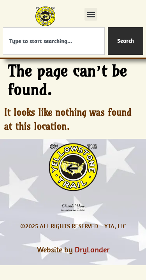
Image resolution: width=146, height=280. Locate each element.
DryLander (92, 249)
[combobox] (54, 41)
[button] (90, 14)
